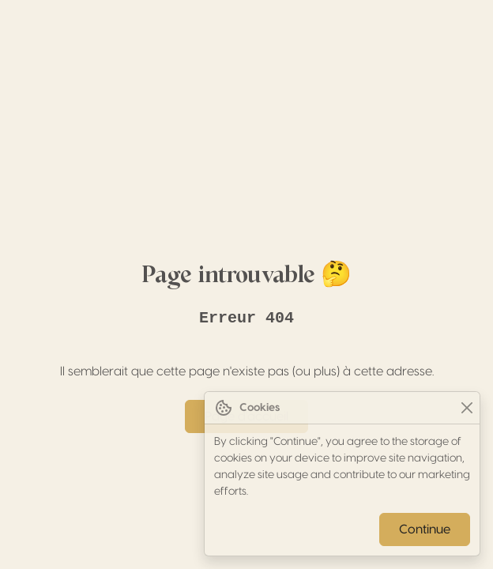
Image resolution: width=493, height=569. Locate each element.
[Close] (466, 408)
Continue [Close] (424, 529)
